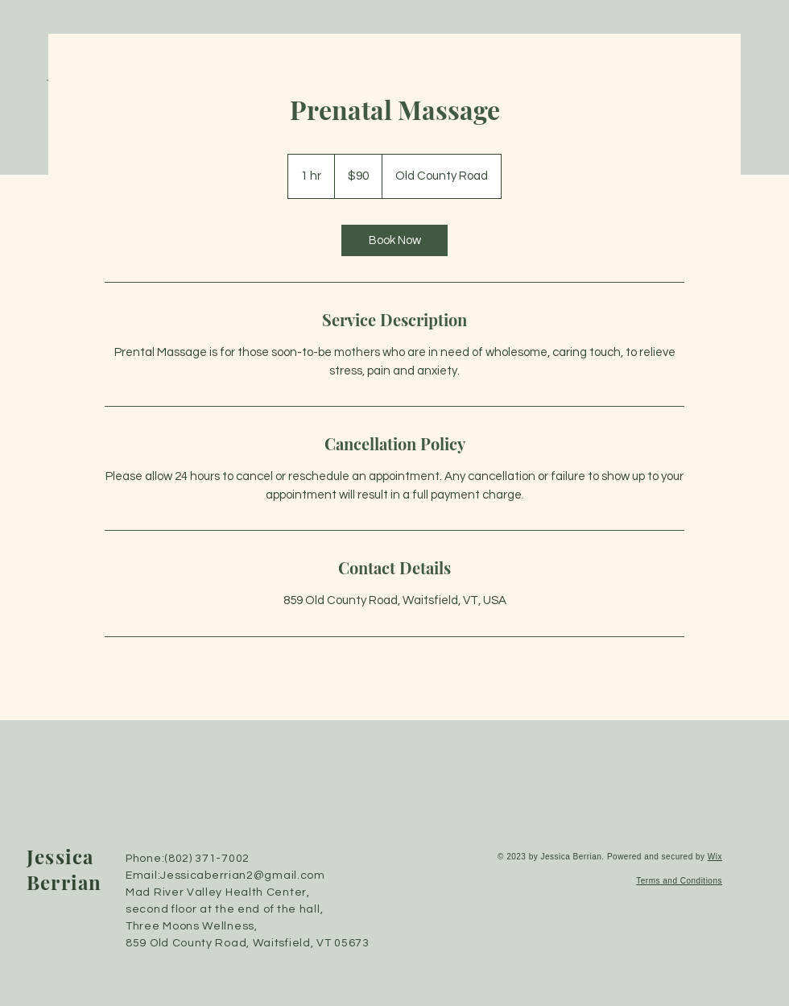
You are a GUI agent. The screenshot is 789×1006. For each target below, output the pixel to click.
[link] (394, 240)
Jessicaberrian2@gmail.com (242, 875)
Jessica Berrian (64, 869)
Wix (715, 856)
